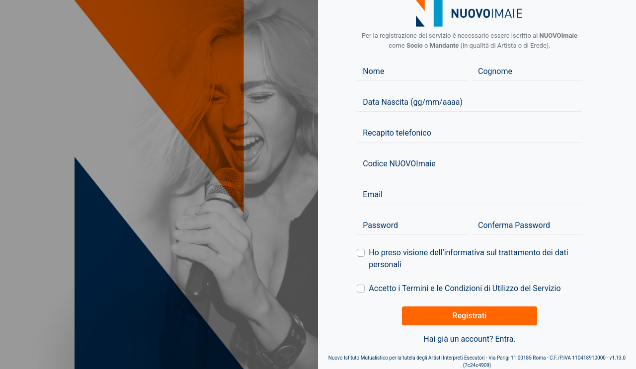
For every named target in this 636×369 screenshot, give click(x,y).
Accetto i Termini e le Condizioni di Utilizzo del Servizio (464, 288)
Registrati (470, 315)
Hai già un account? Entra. (469, 339)
